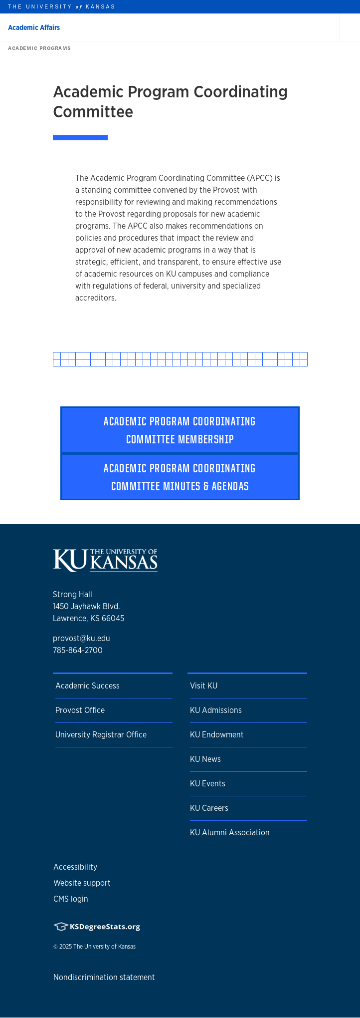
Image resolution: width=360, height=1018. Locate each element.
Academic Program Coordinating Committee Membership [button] (180, 429)
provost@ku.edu (81, 638)
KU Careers (209, 808)
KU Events (207, 783)
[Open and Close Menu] (350, 27)
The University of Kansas (104, 947)
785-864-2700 (78, 650)
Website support (82, 883)
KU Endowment (217, 734)
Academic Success (87, 685)
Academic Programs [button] (37, 47)
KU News (205, 759)
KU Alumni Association (230, 832)
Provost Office (80, 710)
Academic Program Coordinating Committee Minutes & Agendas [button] (180, 476)
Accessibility (75, 867)
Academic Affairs (34, 27)
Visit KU (203, 685)
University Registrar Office (101, 734)
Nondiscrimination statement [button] (104, 977)
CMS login (70, 899)
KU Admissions (216, 710)
